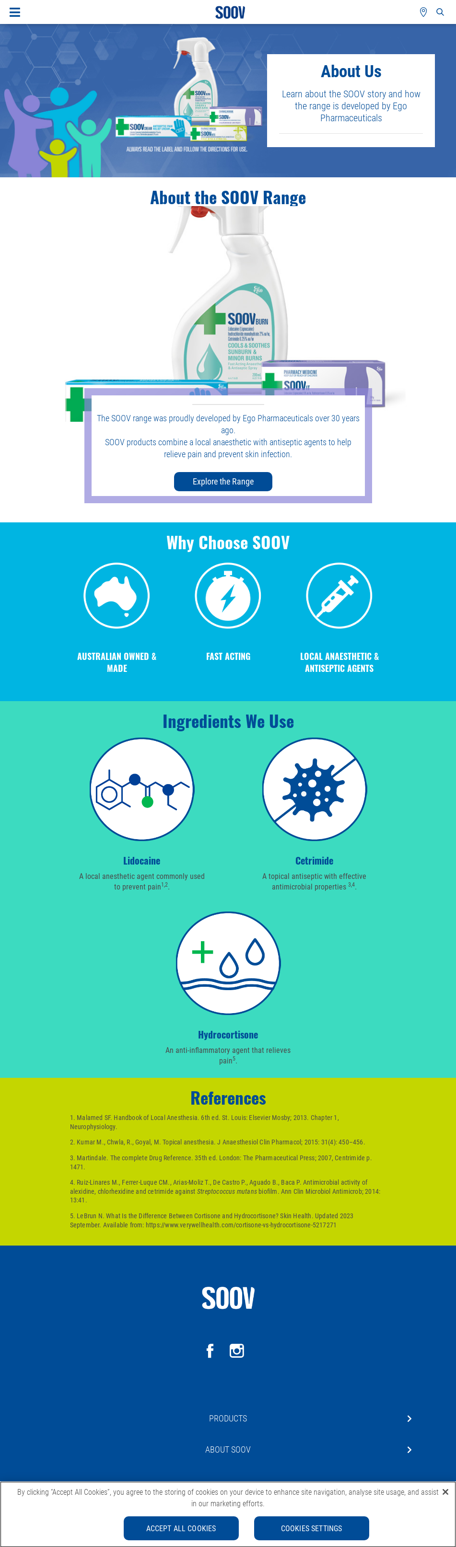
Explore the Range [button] (223, 481)
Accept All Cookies (181, 1531)
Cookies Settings (311, 1531)
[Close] (445, 1495)
